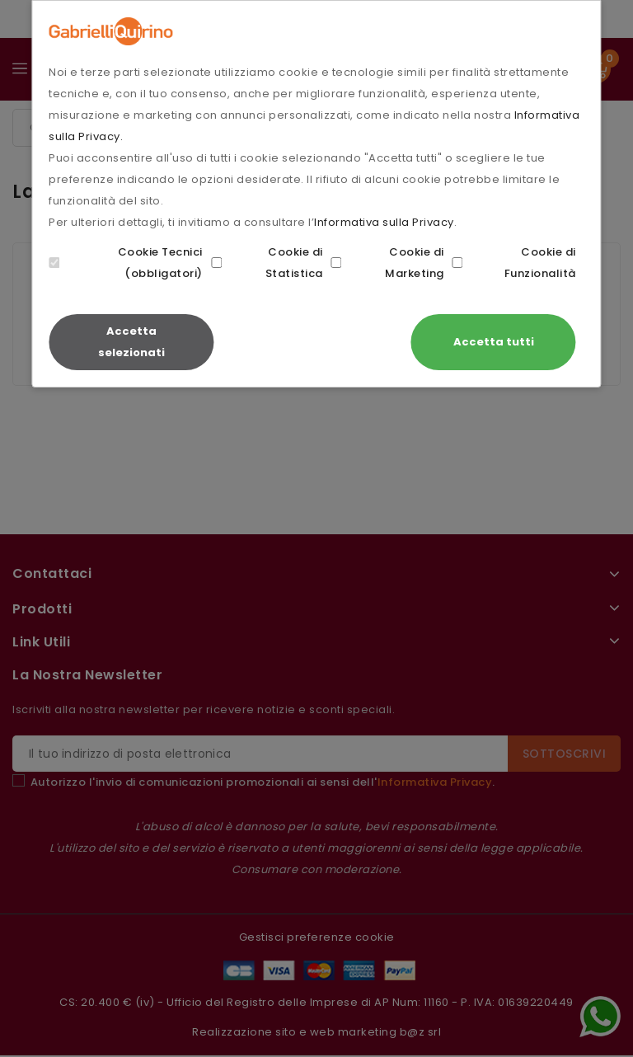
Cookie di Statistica (267, 262)
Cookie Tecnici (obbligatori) (126, 262)
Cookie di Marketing (387, 262)
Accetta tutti (493, 342)
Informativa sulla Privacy (384, 222)
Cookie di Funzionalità (514, 262)
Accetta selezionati (131, 341)
